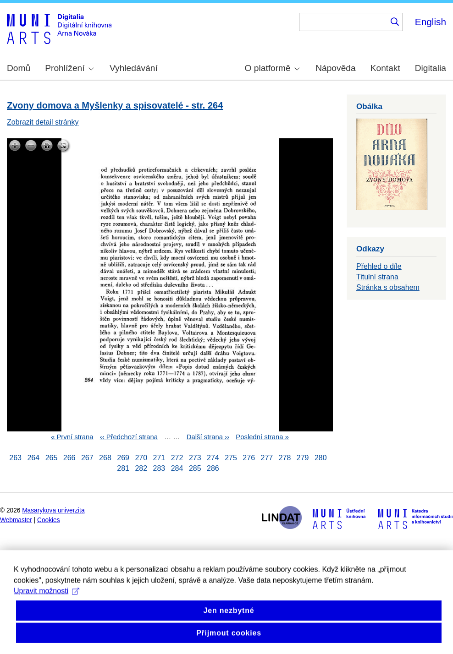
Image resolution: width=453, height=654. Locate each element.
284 (177, 469)
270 (141, 458)
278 (285, 458)
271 (159, 458)
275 (231, 458)
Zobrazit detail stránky (43, 122)
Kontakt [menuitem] (385, 68)
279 (303, 458)
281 (123, 469)
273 (195, 458)
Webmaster (16, 520)
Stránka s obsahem (388, 287)
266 (69, 458)
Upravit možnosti (46, 608)
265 (51, 458)
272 (177, 458)
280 (321, 458)
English (430, 21)
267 (87, 458)
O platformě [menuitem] (272, 68)
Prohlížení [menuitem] (69, 68)
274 (213, 458)
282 (141, 469)
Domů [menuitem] (18, 68)
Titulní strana (377, 277)
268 (105, 458)
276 (249, 458)
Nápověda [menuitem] (335, 68)
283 (159, 469)
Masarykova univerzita (53, 510)
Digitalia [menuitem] (430, 68)
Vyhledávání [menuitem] (134, 68)
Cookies (48, 520)
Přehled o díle (379, 266)
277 (267, 458)
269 (123, 458)
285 (195, 469)
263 (15, 458)
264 (33, 458)
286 (213, 469)
